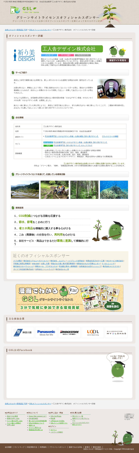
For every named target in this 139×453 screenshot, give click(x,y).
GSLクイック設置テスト (59, 423)
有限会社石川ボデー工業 (95, 261)
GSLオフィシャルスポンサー (40, 30)
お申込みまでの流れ (57, 421)
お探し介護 (45, 264)
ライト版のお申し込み (14, 421)
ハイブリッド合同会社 (75, 261)
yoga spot (35, 264)
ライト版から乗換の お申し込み (14, 424)
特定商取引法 (32, 447)
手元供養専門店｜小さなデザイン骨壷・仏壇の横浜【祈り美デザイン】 (72, 136)
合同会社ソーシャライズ (44, 269)
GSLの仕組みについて (36, 423)
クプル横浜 (17, 261)
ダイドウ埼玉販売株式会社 (23, 269)
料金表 (53, 418)
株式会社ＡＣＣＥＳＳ (111, 266)
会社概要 (8, 447)
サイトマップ (19, 447)
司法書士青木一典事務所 (68, 266)
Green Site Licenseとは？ (38, 416)
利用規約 (43, 447)
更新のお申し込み (13, 418)
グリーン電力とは (35, 427)
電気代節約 (97, 447)
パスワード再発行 (57, 432)
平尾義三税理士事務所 (21, 264)
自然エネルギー (89, 449)
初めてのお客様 (12, 416)
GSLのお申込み (56, 416)
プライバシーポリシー (57, 447)
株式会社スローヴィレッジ (23, 266)
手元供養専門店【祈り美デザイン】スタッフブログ (72, 145)
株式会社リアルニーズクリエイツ (36, 261)
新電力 (87, 447)
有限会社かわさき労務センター (88, 264)
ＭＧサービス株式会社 (114, 261)
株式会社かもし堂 (62, 269)
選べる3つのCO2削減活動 (38, 421)
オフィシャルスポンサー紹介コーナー (80, 423)
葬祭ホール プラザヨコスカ (46, 266)
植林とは (32, 425)
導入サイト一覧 (77, 416)
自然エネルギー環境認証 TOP (16, 30)
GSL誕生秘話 (33, 418)
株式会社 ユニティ (58, 261)
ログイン (54, 430)
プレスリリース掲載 (110, 136)
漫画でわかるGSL (75, 447)
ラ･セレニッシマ (108, 264)
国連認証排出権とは (36, 430)
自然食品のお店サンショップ (90, 266)
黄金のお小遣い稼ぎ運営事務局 (63, 264)
